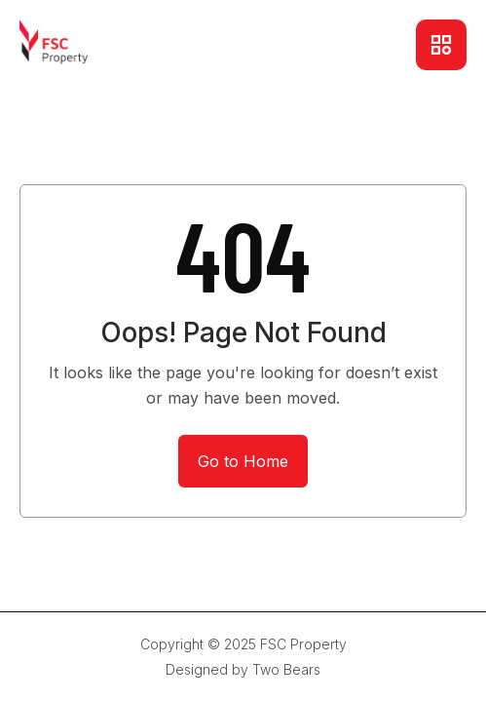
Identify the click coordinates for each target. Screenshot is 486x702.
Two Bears (286, 669)
